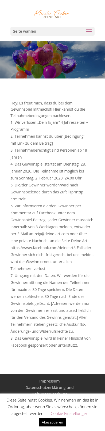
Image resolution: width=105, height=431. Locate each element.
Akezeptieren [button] (52, 422)
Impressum (49, 381)
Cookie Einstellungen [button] (69, 413)
